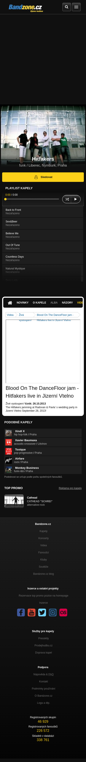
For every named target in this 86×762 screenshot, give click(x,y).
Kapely (44, 531)
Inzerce (43, 602)
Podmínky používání (43, 688)
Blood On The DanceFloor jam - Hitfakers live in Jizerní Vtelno (55, 315)
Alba (53, 302)
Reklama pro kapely (70, 488)
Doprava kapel (43, 652)
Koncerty (43, 538)
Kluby (43, 559)
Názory (67, 302)
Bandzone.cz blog (43, 573)
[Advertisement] (43, 59)
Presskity (43, 638)
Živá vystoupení (25, 315)
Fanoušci (43, 552)
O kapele (39, 302)
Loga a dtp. (43, 702)
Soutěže (43, 566)
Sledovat (43, 177)
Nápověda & (43, 674)
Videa (10, 314)
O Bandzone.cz (43, 695)
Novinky (23, 302)
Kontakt (43, 681)
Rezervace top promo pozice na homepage (43, 595)
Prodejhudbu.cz (44, 645)
